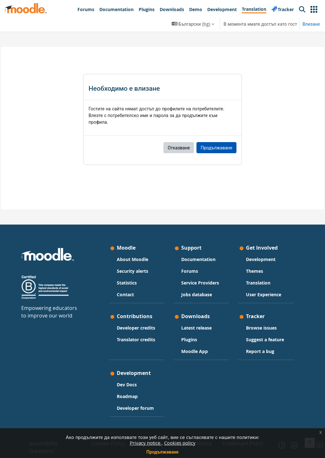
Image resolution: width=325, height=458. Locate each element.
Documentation (198, 242)
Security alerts (137, 253)
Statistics (132, 265)
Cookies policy (180, 443)
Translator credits (133, 344)
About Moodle (137, 242)
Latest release (196, 317)
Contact (130, 277)
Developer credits (133, 326)
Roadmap (132, 393)
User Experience (253, 280)
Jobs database (196, 283)
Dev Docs (132, 381)
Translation (253, 265)
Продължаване (162, 452)
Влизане (311, 24)
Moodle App (194, 340)
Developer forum (133, 408)
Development (256, 242)
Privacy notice (146, 443)
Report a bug (255, 347)
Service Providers (191, 268)
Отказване (179, 148)
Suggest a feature (251, 332)
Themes (249, 253)
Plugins (189, 329)
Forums (189, 253)
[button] (314, 9)
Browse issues (256, 317)
